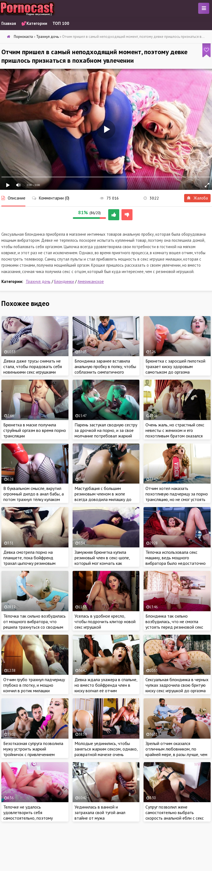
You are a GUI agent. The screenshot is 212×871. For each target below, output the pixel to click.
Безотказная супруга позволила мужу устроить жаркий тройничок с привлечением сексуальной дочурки (33, 752)
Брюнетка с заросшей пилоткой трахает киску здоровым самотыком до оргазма (175, 366)
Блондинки (64, 281)
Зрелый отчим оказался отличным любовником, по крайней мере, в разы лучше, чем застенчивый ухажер (176, 752)
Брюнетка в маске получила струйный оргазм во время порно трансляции (34, 430)
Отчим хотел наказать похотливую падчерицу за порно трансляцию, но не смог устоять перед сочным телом (176, 497)
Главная (8, 23)
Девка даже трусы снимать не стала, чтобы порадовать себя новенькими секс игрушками (32, 366)
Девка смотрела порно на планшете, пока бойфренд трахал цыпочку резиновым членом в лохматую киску (29, 560)
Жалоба (197, 198)
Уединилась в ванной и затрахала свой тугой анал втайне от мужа (100, 812)
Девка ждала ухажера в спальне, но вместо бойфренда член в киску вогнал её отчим (106, 685)
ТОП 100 (60, 23)
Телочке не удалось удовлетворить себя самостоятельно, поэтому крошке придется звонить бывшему (28, 818)
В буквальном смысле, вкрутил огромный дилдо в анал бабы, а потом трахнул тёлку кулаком (33, 494)
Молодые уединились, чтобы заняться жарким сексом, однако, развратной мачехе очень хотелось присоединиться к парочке (106, 754)
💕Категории (34, 23)
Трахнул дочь (38, 281)
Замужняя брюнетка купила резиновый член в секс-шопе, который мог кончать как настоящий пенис (102, 560)
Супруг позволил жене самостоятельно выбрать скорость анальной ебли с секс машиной (174, 815)
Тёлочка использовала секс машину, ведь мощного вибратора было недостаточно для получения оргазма (175, 560)
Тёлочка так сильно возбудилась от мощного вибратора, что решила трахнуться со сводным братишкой (34, 624)
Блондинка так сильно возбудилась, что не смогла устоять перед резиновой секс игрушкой (174, 624)
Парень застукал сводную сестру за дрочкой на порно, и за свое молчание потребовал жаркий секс (106, 433)
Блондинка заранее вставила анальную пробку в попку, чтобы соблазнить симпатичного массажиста (105, 369)
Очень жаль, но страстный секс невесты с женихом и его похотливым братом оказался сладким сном (174, 433)
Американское (91, 281)
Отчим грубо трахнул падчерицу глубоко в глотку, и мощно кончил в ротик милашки (34, 685)
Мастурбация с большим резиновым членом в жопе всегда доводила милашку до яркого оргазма (103, 497)
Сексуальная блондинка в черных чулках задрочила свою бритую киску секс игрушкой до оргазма (176, 685)
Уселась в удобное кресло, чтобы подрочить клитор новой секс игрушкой (105, 621)
